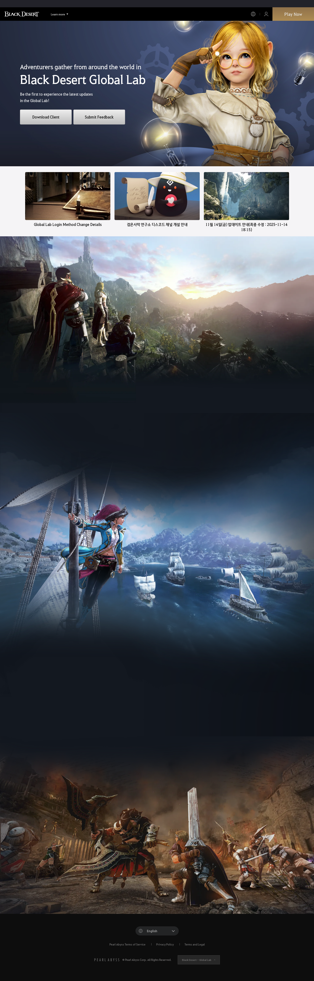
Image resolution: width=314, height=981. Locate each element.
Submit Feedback (99, 117)
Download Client (45, 117)
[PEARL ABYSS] (106, 960)
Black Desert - (196, 959)
